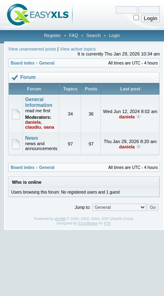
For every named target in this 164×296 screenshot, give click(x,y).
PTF (107, 223)
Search (94, 35)
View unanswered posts (32, 48)
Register (52, 35)
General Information (38, 102)
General (46, 63)
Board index (23, 63)
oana (49, 127)
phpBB (60, 219)
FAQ (73, 35)
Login (114, 35)
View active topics (78, 48)
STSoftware (88, 223)
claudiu (33, 127)
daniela (33, 122)
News (31, 138)
